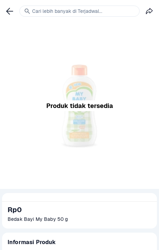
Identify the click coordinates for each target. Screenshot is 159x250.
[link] (10, 11)
